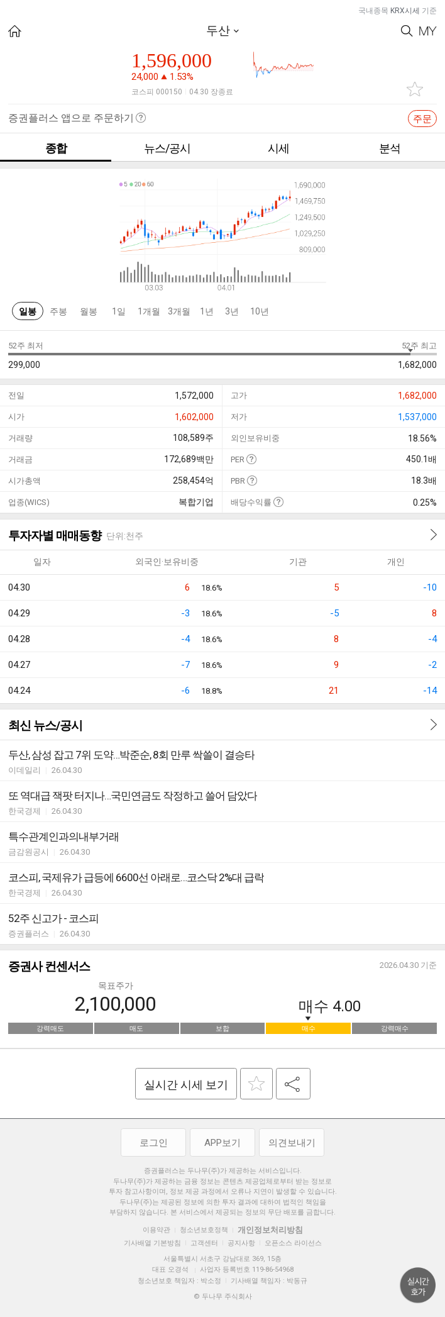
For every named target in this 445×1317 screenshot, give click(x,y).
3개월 (179, 311)
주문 (422, 119)
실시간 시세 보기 (186, 1084)
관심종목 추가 (415, 89)
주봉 (58, 311)
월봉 (88, 311)
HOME (14, 31)
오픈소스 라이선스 (293, 1243)
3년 (232, 311)
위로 (418, 1285)
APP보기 (222, 1142)
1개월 (149, 311)
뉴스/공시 (167, 148)
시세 (278, 148)
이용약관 (156, 1230)
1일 (119, 311)
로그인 (154, 1142)
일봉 (27, 311)
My (428, 31)
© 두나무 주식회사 (223, 1296)
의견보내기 (292, 1142)
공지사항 (241, 1243)
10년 (259, 311)
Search (407, 31)
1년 (207, 311)
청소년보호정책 (204, 1230)
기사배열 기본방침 (152, 1243)
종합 (56, 148)
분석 (389, 148)
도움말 (251, 458)
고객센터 (204, 1243)
